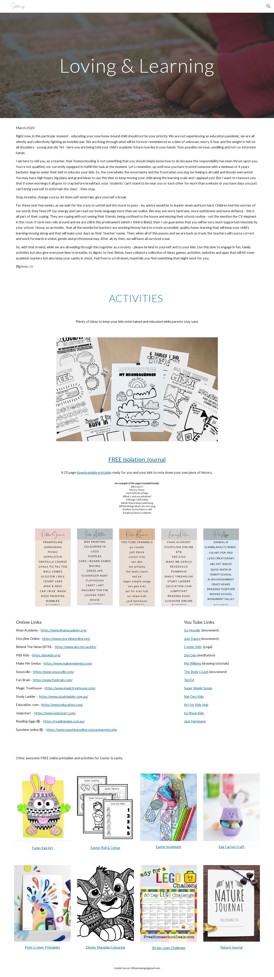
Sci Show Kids (194, 713)
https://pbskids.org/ (46, 655)
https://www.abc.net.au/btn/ (75, 647)
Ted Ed (189, 680)
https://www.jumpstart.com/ (55, 713)
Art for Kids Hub (196, 705)
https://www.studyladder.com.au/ (63, 696)
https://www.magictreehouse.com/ (70, 688)
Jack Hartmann (195, 721)
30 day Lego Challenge (168, 948)
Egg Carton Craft (231, 847)
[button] (268, 6)
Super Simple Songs (198, 688)
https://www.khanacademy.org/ (64, 630)
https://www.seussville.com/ (53, 672)
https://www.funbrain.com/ (53, 680)
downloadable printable (94, 472)
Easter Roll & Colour (105, 848)
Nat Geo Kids (194, 696)
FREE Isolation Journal (137, 459)
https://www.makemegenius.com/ (68, 663)
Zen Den (190, 655)
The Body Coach (196, 672)
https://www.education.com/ (62, 705)
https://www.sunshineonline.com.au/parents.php (81, 730)
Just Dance (192, 639)
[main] (137, 65)
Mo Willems (192, 663)
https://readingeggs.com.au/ (64, 721)
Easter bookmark (168, 847)
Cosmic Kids (193, 647)
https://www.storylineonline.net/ (66, 639)
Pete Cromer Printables (42, 947)
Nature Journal (231, 947)
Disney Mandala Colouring (105, 947)
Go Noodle (192, 630)
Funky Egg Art (42, 848)
